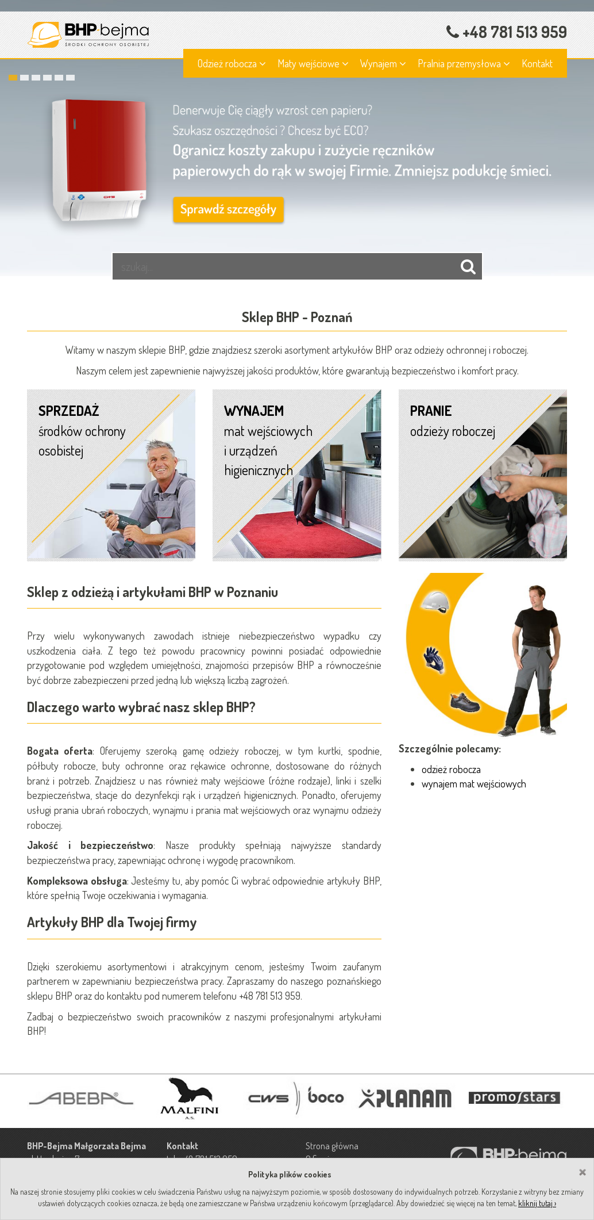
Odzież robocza (232, 63)
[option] (297, 138)
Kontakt (537, 63)
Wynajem (383, 63)
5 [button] (59, 78)
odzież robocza (451, 769)
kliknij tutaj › (537, 1203)
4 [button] (47, 78)
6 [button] (70, 78)
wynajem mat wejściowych (474, 783)
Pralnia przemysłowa (464, 63)
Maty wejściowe (313, 63)
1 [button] (13, 78)
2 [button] (24, 78)
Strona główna (332, 1146)
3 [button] (36, 78)
